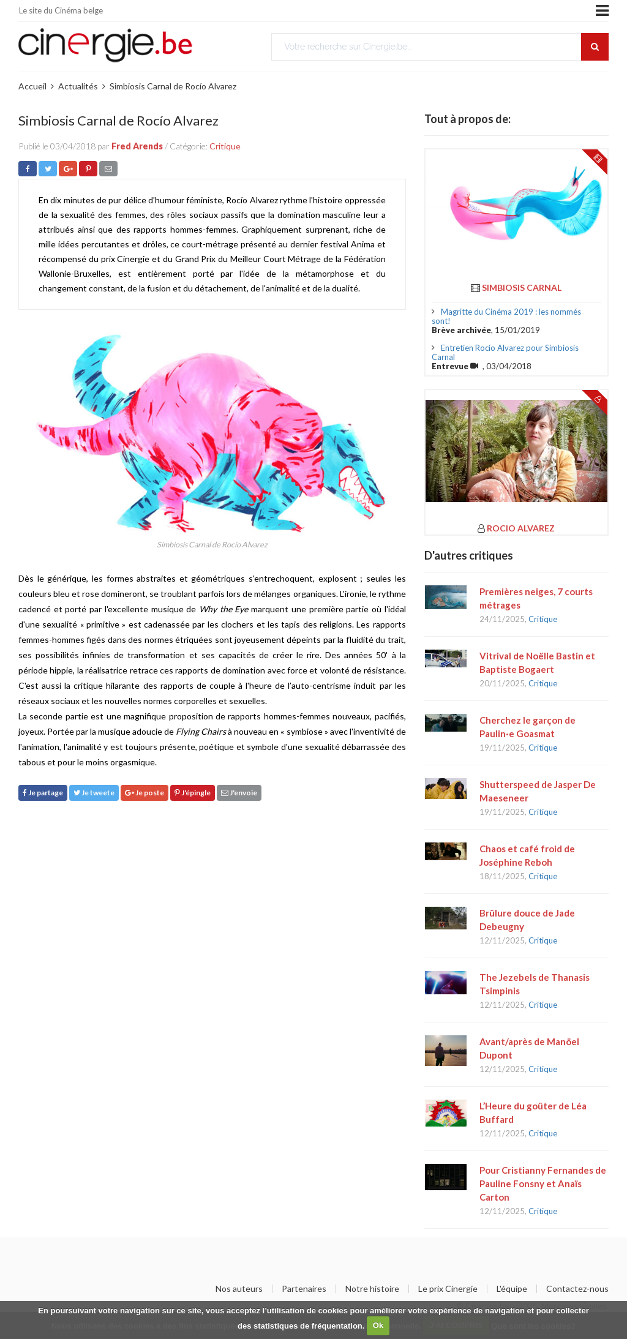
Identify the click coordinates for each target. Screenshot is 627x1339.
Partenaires (304, 1289)
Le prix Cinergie (448, 1289)
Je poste (144, 792)
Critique (225, 146)
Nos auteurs (239, 1289)
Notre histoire (372, 1289)
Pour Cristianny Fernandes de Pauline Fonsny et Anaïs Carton (542, 1183)
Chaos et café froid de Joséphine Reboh (527, 855)
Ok (378, 1325)
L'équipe (512, 1289)
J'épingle (193, 792)
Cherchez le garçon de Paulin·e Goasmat (527, 727)
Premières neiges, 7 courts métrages (536, 598)
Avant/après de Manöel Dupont (529, 1048)
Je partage (43, 792)
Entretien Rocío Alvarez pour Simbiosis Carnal (505, 352)
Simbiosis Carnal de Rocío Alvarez (173, 86)
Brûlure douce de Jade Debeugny (527, 919)
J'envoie (239, 792)
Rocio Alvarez (521, 528)
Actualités (78, 86)
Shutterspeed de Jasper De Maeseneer (537, 791)
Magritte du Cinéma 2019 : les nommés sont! (506, 316)
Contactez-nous (577, 1289)
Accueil (32, 86)
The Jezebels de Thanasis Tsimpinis (534, 984)
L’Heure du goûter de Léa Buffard (533, 1112)
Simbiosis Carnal (521, 287)
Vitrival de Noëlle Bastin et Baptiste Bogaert (537, 662)
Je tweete (94, 792)
